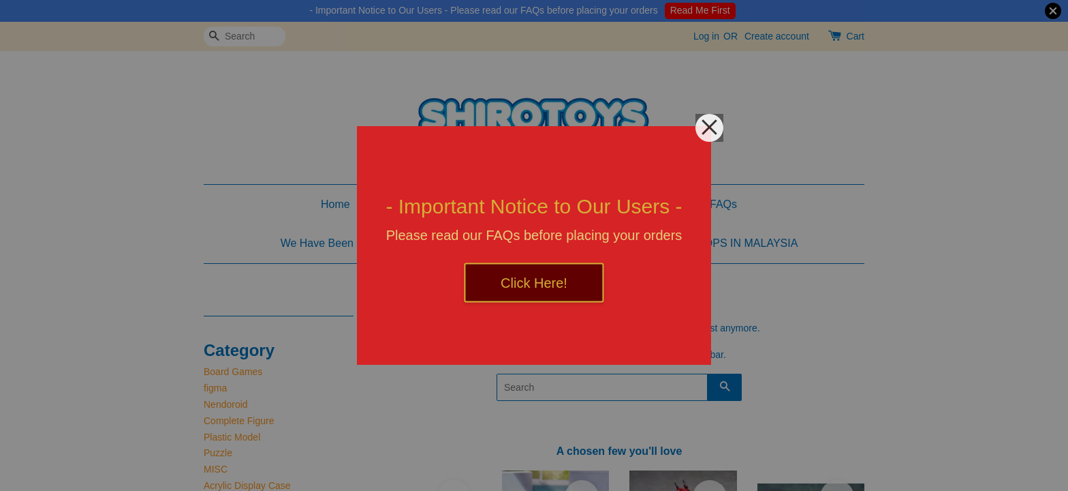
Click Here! (534, 283)
